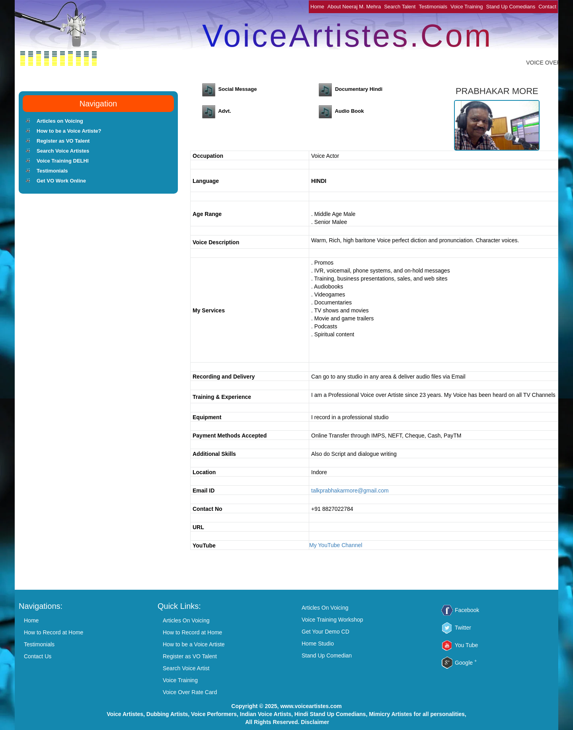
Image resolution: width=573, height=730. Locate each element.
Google (466, 662)
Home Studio (318, 643)
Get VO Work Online (61, 181)
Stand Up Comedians (511, 7)
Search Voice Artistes (63, 151)
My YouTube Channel (335, 545)
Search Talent (399, 7)
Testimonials (433, 7)
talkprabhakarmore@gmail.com (350, 490)
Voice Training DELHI (63, 161)
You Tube (466, 645)
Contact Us (37, 656)
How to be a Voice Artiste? (69, 131)
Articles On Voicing (186, 620)
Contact (547, 7)
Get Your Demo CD (325, 631)
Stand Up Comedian (327, 655)
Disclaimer (315, 722)
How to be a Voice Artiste (194, 644)
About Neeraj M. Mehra (354, 7)
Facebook (467, 610)
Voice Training (466, 7)
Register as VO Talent (63, 141)
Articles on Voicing (60, 121)
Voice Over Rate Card (190, 692)
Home (317, 7)
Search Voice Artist (186, 668)
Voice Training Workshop (332, 619)
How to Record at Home (53, 632)
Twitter (463, 627)
